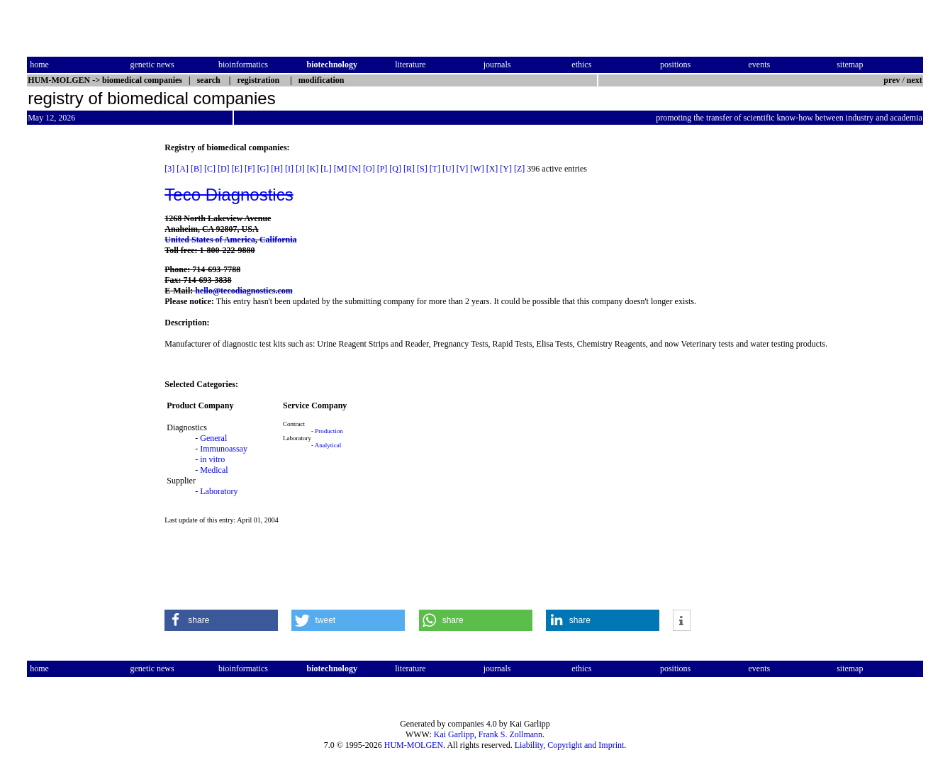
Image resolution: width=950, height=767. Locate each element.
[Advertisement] (86, 355)
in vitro (212, 459)
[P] (382, 169)
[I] (289, 169)
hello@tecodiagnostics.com (243, 291)
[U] (448, 169)
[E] (237, 169)
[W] (477, 169)
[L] (325, 169)
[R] (409, 169)
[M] (340, 169)
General (213, 438)
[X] (492, 169)
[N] (355, 169)
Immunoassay (223, 449)
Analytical (328, 445)
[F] (250, 169)
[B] (196, 169)
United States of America (209, 240)
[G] (263, 169)
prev (891, 80)
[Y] (506, 169)
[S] (422, 169)
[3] (169, 169)
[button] (221, 620)
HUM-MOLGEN (413, 745)
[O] (369, 169)
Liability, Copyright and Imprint (570, 745)
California (278, 240)
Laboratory (219, 491)
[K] (313, 169)
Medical (214, 470)
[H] (277, 169)
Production (329, 431)
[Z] (519, 169)
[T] (435, 169)
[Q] (395, 169)
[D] (224, 169)
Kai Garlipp (454, 734)
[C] (210, 169)
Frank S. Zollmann (510, 734)
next (914, 80)
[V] (463, 169)
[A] (183, 169)
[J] (300, 169)
